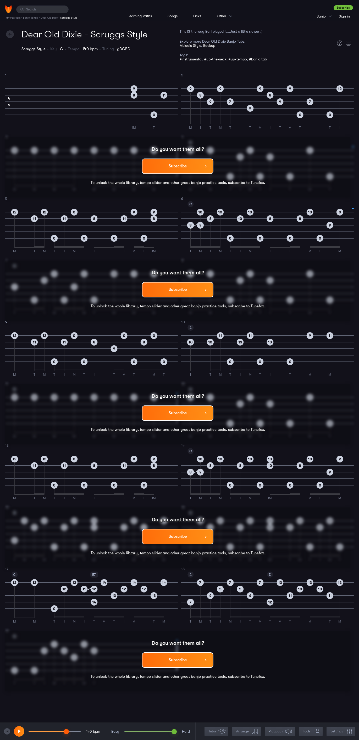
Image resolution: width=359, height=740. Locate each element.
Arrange (247, 731)
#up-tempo (238, 59)
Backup (209, 45)
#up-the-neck (215, 59)
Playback (280, 731)
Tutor (216, 731)
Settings (341, 731)
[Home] (8, 9)
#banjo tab (258, 59)
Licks (197, 16)
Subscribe (343, 7)
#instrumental (191, 59)
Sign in (344, 16)
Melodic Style (190, 45)
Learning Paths (140, 16)
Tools (311, 731)
